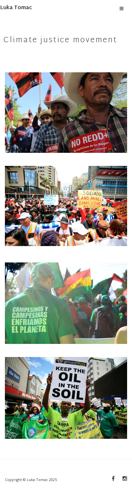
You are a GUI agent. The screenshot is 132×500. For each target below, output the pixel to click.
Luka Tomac (16, 8)
